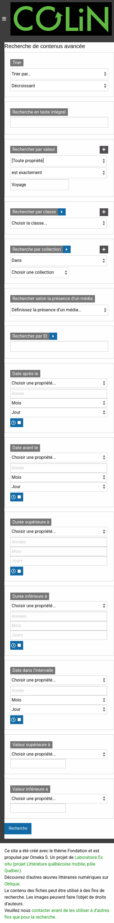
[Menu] (4, 19)
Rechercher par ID (29, 336)
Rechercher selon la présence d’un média (52, 298)
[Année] (58, 393)
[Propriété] (58, 161)
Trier (16, 62)
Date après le (25, 373)
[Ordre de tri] (59, 85)
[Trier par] (59, 74)
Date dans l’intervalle (32, 670)
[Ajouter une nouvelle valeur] (104, 150)
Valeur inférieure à (30, 789)
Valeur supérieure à (31, 744)
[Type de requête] (58, 172)
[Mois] (58, 403)
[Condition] (58, 260)
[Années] (58, 542)
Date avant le (25, 447)
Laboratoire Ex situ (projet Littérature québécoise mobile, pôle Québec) (53, 864)
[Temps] (19, 422)
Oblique (11, 884)
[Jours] (58, 561)
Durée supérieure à (30, 522)
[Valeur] (38, 763)
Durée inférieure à (29, 596)
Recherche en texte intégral (39, 112)
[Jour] (58, 412)
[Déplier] (62, 212)
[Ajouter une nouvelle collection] (104, 249)
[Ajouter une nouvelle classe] (104, 212)
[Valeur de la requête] (39, 184)
